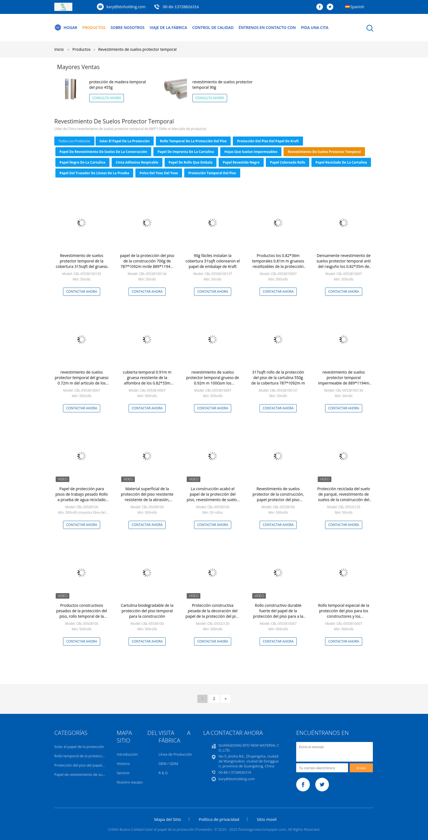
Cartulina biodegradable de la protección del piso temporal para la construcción (147, 611)
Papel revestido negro (241, 162)
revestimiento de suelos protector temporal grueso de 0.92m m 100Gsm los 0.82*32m (212, 380)
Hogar (65, 27)
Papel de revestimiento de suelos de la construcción (103, 151)
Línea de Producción (175, 754)
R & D (163, 772)
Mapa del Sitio (167, 819)
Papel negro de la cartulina (82, 162)
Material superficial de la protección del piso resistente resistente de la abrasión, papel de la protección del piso (147, 497)
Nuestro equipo (130, 782)
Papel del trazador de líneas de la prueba (94, 173)
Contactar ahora (81, 291)
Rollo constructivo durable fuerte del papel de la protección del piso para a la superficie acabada (278, 613)
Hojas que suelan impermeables (250, 151)
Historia (123, 763)
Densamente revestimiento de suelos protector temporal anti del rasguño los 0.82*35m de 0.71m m (344, 263)
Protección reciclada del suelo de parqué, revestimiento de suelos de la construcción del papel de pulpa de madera (343, 497)
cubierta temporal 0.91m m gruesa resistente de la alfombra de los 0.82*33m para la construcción (147, 380)
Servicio (123, 772)
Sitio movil (267, 819)
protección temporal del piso (212, 173)
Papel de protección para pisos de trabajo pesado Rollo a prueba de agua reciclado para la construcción (81, 497)
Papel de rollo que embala (190, 162)
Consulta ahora (106, 98)
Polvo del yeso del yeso (158, 173)
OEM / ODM (168, 763)
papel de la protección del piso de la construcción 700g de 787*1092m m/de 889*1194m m (147, 263)
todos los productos (74, 141)
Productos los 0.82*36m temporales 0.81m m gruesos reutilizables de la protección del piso (278, 263)
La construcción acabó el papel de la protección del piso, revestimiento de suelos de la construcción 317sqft (213, 497)
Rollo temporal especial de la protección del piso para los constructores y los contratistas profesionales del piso (343, 616)
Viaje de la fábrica (168, 27)
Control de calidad (212, 27)
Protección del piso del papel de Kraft (268, 141)
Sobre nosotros (128, 27)
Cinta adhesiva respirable (137, 162)
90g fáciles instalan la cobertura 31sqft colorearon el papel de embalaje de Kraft (213, 261)
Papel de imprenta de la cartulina (185, 151)
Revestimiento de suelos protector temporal (137, 49)
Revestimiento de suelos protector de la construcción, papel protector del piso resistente (278, 497)
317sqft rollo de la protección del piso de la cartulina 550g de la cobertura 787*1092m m (278, 377)
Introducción (127, 754)
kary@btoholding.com (125, 6)
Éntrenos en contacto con (267, 27)
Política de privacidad (219, 819)
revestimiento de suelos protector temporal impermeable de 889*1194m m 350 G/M (343, 380)
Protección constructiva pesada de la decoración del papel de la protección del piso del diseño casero (213, 613)
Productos (94, 27)
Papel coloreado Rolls (287, 162)
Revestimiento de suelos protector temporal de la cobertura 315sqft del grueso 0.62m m (81, 263)
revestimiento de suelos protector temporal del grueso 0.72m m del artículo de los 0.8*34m (82, 380)
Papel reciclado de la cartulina (341, 162)
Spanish (357, 6)
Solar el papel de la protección (125, 141)
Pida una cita (314, 27)
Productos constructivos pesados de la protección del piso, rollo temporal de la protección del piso (81, 613)
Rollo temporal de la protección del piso (193, 141)
